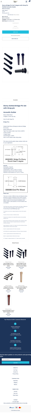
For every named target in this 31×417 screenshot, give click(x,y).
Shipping (15, 382)
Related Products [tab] (15, 243)
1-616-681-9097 (15, 401)
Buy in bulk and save (10, 21)
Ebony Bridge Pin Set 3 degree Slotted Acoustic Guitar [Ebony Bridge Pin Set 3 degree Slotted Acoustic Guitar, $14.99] (8, 265)
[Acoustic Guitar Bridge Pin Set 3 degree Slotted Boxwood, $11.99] (21, 276)
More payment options (15, 35)
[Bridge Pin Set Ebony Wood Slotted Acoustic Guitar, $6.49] (8, 276)
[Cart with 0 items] (29, 1)
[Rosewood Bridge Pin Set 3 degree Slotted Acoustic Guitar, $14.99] (8, 300)
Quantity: (15, 26)
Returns (15, 384)
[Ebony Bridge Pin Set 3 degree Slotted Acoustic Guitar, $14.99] (8, 253)
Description (15, 100)
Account (15, 391)
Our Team (16, 370)
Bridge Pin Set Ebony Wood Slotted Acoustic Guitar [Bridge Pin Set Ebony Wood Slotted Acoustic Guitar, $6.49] (8, 288)
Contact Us (15, 372)
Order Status (15, 395)
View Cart (15, 393)
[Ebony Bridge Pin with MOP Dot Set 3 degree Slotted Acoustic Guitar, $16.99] (21, 253)
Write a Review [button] (16, 14)
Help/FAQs (15, 380)
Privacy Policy (15, 374)
